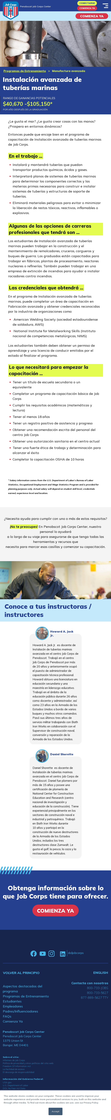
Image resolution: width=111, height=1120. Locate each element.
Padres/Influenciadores (20, 1011)
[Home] (11, 10)
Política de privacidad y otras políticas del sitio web (28, 1063)
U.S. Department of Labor (15, 1085)
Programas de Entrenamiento (25, 71)
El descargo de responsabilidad (18, 1072)
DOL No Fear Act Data (14, 1088)
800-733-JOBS (97, 988)
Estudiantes (12, 1001)
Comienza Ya (87, 8)
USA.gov (7, 1082)
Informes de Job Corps (14, 1060)
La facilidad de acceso (14, 1069)
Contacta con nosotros (89, 983)
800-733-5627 (97, 993)
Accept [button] (55, 1111)
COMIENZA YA (92, 16)
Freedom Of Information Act (17, 1066)
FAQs (7, 1016)
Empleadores (13, 1006)
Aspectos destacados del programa (22, 988)
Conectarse (87, 3)
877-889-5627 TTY (94, 997)
